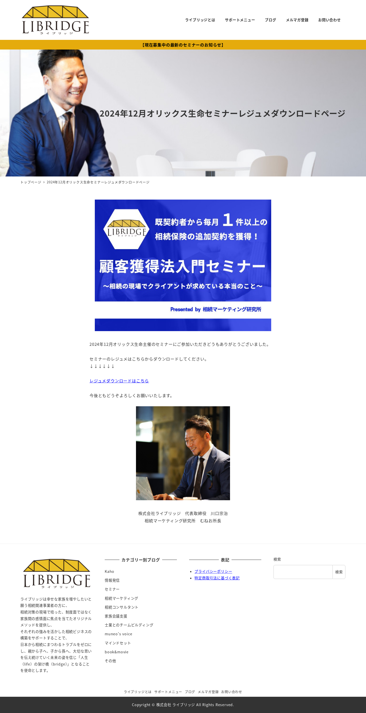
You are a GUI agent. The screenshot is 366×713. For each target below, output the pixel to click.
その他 (110, 660)
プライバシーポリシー (213, 571)
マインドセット (118, 642)
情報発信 (112, 580)
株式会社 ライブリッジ (175, 704)
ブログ (190, 691)
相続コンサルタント (122, 607)
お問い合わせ (231, 691)
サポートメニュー (168, 691)
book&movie (117, 651)
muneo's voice (118, 633)
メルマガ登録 (208, 691)
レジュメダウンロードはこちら (119, 381)
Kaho (109, 571)
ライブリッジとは (138, 691)
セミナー (112, 589)
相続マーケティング (121, 598)
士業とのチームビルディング (129, 624)
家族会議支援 (116, 616)
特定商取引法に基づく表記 (217, 577)
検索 (277, 559)
